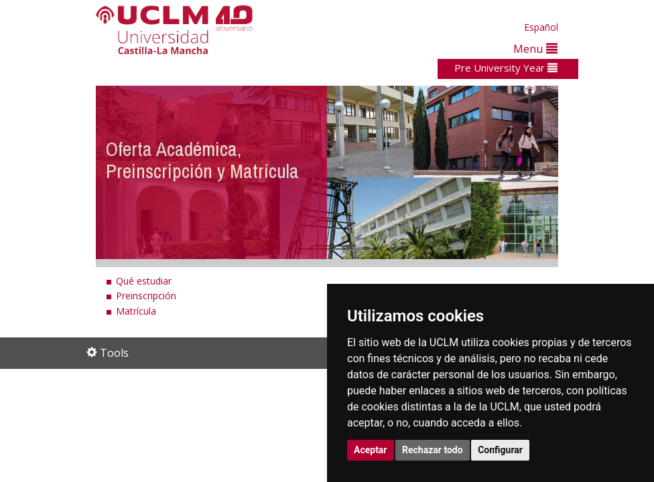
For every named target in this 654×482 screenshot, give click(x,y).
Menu (535, 48)
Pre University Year (506, 67)
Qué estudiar (144, 280)
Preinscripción (146, 295)
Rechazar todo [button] (432, 450)
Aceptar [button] (370, 450)
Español (541, 27)
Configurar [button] (500, 450)
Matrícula (136, 311)
